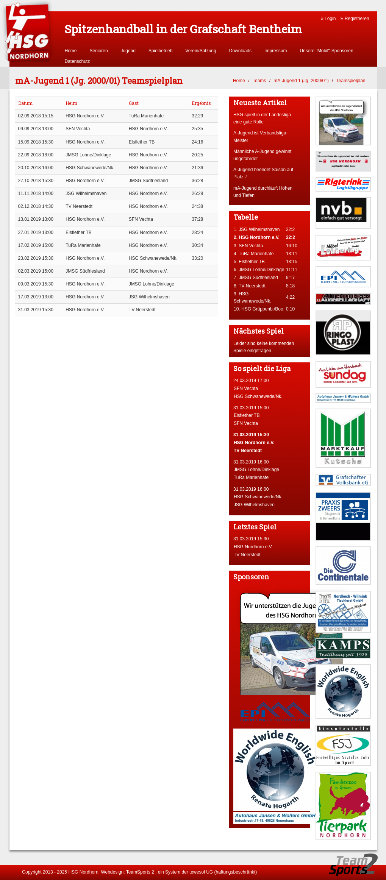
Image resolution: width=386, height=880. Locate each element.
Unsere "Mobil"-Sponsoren (326, 50)
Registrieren (355, 18)
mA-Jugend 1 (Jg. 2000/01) (300, 80)
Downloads (240, 50)
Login (328, 18)
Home (71, 50)
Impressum (275, 50)
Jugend (128, 50)
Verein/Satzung (200, 50)
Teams (259, 80)
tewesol (197, 872)
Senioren (99, 50)
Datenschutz (77, 61)
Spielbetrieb (160, 50)
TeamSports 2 (140, 872)
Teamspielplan (351, 80)
